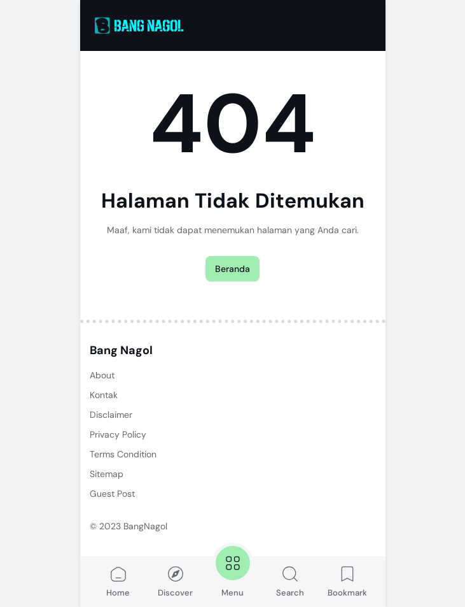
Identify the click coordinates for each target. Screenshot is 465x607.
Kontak (104, 395)
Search (290, 581)
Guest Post (112, 493)
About (102, 375)
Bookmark (347, 581)
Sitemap (106, 474)
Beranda (232, 269)
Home (118, 581)
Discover (175, 581)
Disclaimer (111, 414)
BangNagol (145, 526)
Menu (232, 570)
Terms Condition (123, 454)
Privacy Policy (118, 434)
